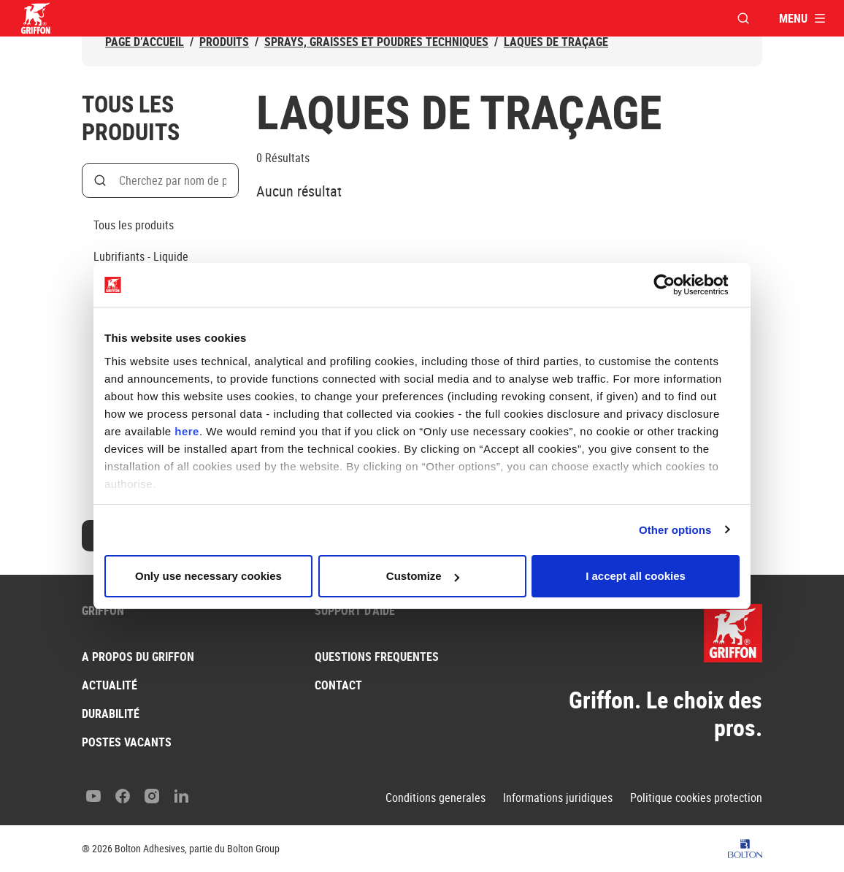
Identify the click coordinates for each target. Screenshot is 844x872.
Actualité (109, 685)
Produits (224, 42)
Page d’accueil (144, 42)
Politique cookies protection (696, 798)
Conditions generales (435, 798)
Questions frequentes (377, 657)
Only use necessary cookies (208, 576)
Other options (675, 530)
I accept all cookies (636, 576)
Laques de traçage (556, 42)
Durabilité (110, 713)
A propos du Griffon (138, 657)
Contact (338, 685)
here (186, 431)
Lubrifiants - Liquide (140, 256)
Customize (422, 576)
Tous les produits (133, 225)
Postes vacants (127, 742)
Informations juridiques (558, 798)
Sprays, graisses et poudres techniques (376, 42)
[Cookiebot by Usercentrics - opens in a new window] (676, 285)
